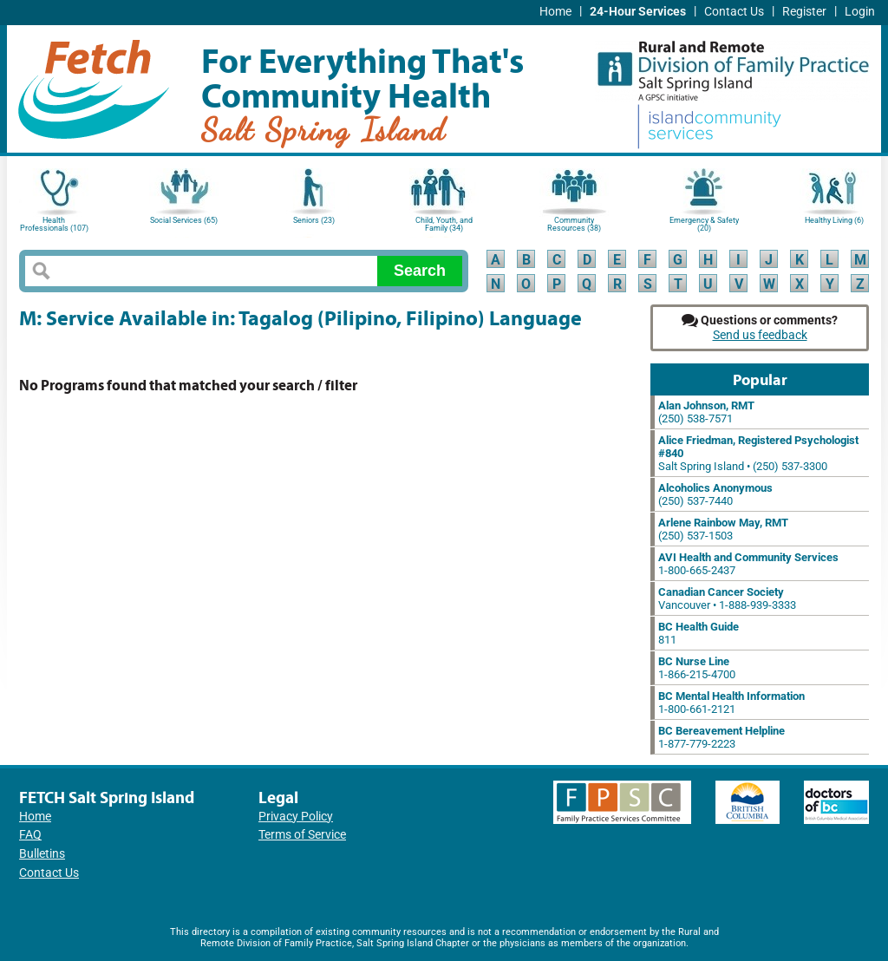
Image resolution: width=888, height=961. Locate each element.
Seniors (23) (314, 220)
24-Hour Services (638, 11)
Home (555, 11)
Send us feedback (760, 335)
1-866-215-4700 (696, 668)
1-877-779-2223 (721, 737)
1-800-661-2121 (731, 703)
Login (860, 11)
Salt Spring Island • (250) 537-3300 (758, 453)
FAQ (30, 834)
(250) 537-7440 (715, 494)
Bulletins (42, 854)
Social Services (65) (184, 220)
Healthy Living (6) (834, 220)
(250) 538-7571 (706, 412)
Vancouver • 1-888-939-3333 (727, 598)
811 (698, 633)
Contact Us (734, 11)
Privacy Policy (295, 816)
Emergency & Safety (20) (704, 224)
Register (804, 11)
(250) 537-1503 (723, 529)
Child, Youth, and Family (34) (444, 224)
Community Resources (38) (574, 224)
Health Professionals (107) (54, 224)
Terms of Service (302, 834)
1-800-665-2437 (748, 564)
